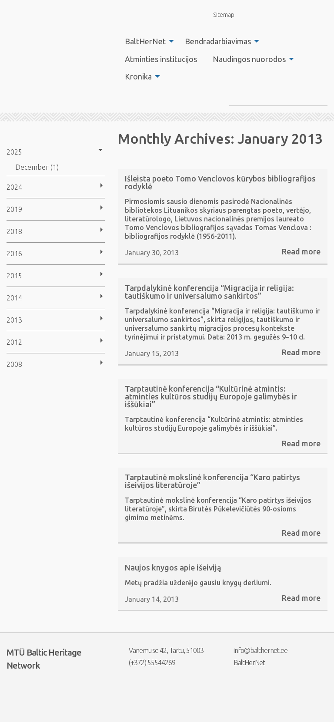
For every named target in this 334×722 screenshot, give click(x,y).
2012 (14, 342)
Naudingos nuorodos (249, 59)
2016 (14, 253)
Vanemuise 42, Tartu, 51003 (161, 650)
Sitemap (218, 14)
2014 (14, 298)
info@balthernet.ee (255, 650)
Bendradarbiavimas (218, 41)
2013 (14, 320)
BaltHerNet (145, 41)
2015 (14, 276)
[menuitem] (147, 41)
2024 (14, 187)
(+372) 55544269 (146, 662)
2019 (14, 209)
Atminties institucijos (161, 59)
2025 (14, 152)
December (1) (37, 167)
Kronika (138, 76)
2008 (14, 364)
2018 (14, 231)
